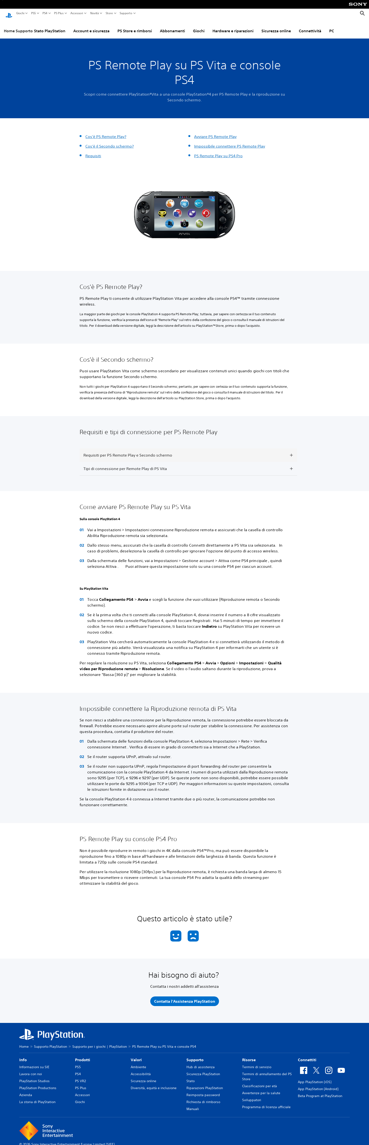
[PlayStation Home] (9, 13)
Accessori (76, 13)
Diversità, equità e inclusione (154, 1083)
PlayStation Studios (34, 1076)
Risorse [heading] (249, 1055)
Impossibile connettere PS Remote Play (229, 141)
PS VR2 (80, 1076)
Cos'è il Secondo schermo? (109, 141)
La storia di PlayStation (37, 1097)
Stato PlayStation (49, 26)
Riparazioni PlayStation (204, 1083)
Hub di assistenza (200, 1062)
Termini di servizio (256, 1062)
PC (331, 26)
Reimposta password (203, 1090)
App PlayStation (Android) (318, 1084)
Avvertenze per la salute (261, 1088)
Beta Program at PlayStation (320, 1091)
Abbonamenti (172, 26)
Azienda (25, 1090)
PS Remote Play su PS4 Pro (218, 151)
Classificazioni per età (259, 1081)
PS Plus (59, 13)
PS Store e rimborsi (134, 26)
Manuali (192, 1104)
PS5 (33, 13)
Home (24, 1042)
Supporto (126, 13)
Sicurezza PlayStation (203, 1069)
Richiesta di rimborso (203, 1097)
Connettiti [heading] (307, 1055)
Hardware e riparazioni (232, 26)
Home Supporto (18, 26)
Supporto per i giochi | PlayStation (99, 1042)
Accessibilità (141, 1069)
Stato (190, 1076)
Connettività (310, 26)
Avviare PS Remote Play (215, 132)
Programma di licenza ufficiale (266, 1102)
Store (109, 13)
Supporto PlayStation (50, 1042)
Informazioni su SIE (34, 1062)
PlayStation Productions (37, 1083)
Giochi (20, 13)
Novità (94, 13)
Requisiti (93, 151)
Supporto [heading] (195, 1055)
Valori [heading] (136, 1055)
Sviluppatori (251, 1095)
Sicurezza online (276, 26)
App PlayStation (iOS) (314, 1077)
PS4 (45, 13)
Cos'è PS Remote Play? (105, 132)
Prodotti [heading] (82, 1055)
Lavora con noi (30, 1069)
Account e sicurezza (91, 26)
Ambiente (138, 1062)
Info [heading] (23, 1055)
